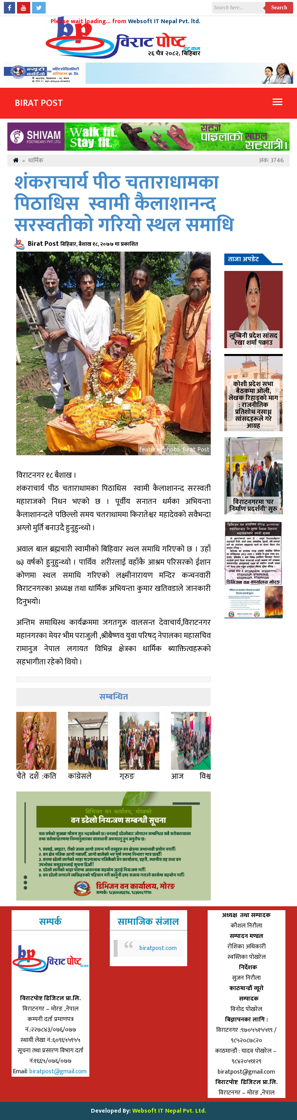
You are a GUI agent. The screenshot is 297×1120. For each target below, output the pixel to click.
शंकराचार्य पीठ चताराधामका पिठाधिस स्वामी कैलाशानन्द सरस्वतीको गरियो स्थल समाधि (124, 204)
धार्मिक (35, 160)
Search (279, 7)
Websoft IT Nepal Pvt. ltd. (164, 21)
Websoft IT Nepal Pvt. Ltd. (169, 1111)
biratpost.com (158, 948)
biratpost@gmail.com (58, 1071)
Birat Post (39, 103)
